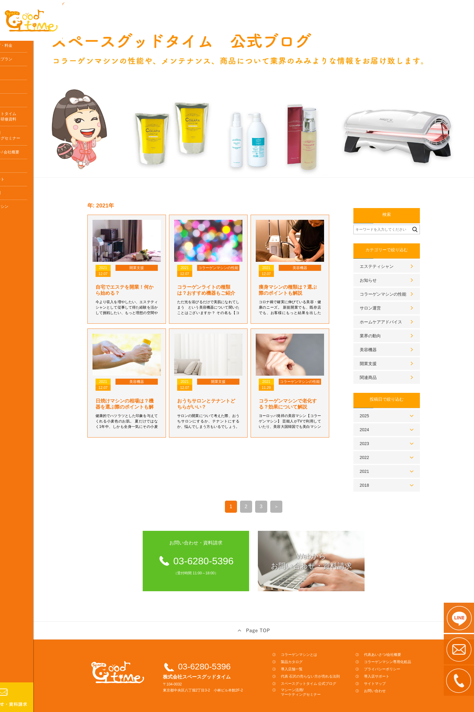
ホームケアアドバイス (395, 311)
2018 (379, 474)
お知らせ (382, 269)
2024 (379, 418)
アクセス (14, 184)
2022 (379, 446)
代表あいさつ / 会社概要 (27, 171)
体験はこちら (18, 119)
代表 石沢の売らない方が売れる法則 (324, 665)
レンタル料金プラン (23, 78)
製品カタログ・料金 (23, 64)
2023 (379, 432)
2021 (379, 460)
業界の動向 (384, 324)
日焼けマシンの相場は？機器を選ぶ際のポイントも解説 (139, 396)
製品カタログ (306, 651)
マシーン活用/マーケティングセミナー (315, 681)
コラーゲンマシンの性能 (397, 283)
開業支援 (382, 352)
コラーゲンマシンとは (25, 51)
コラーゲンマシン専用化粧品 (21, 228)
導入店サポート (20, 198)
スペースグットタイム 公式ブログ (323, 673)
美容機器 (382, 338)
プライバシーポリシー (396, 658)
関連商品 (382, 366)
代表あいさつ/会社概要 (397, 644)
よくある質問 (18, 212)
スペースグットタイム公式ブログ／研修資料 (25, 135)
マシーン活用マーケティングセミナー (27, 155)
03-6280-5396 (219, 655)
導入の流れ (16, 105)
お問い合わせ (389, 680)
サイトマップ (389, 673)
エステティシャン (391, 255)
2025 (379, 405)
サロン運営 (384, 297)
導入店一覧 (16, 92)
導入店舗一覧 (306, 658)
